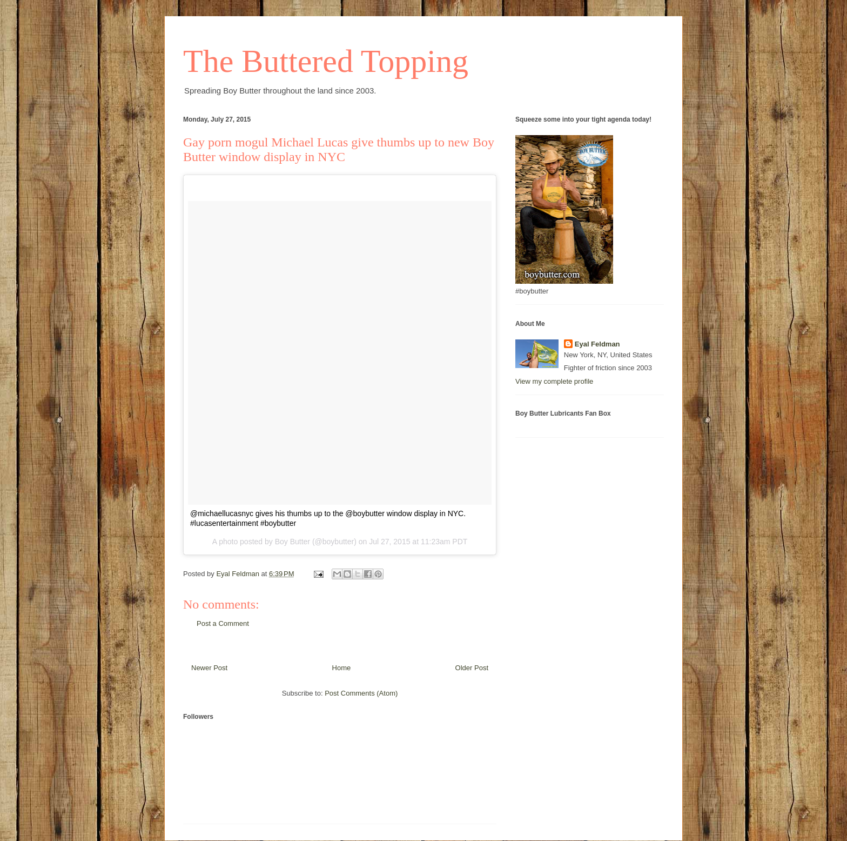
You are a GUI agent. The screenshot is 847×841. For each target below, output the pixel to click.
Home (341, 668)
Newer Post (209, 668)
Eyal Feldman (597, 344)
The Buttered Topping (325, 61)
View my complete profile (554, 381)
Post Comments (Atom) (361, 693)
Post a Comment (223, 623)
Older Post (471, 668)
